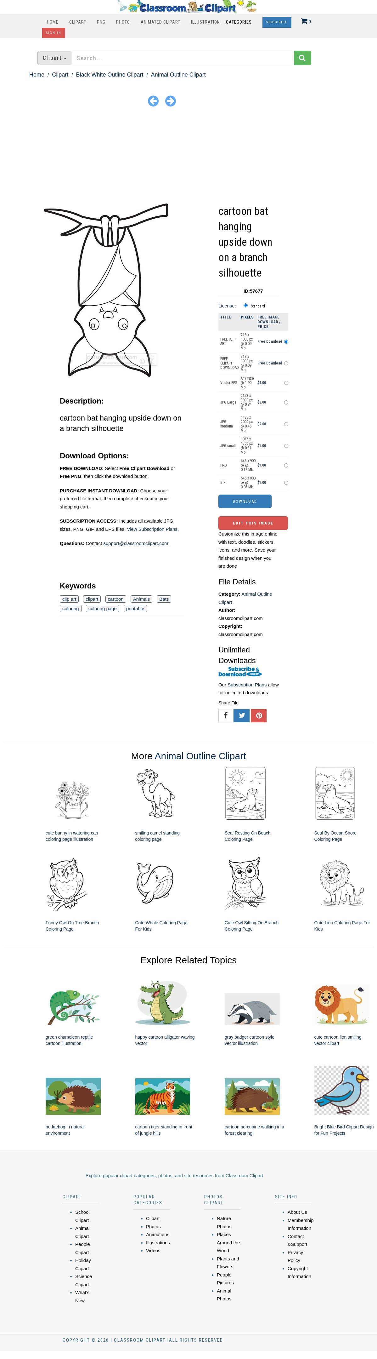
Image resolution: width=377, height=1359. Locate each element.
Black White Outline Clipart (109, 75)
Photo (123, 22)
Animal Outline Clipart (178, 75)
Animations (157, 1234)
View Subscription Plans (152, 529)
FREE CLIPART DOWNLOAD (229, 363)
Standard (258, 306)
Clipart (77, 22)
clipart (92, 599)
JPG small (228, 446)
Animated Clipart (160, 22)
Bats (164, 599)
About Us (297, 1212)
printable (135, 608)
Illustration (205, 22)
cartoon (116, 599)
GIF (222, 482)
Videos (153, 1250)
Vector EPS (228, 383)
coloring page (102, 608)
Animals (141, 599)
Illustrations (158, 1242)
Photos (153, 1226)
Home (53, 22)
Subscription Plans (247, 684)
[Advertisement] (188, 156)
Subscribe (277, 22)
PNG (101, 22)
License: (227, 305)
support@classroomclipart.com (135, 543)
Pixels (247, 317)
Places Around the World (228, 1242)
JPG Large (228, 402)
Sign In (53, 33)
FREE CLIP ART (227, 341)
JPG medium (226, 424)
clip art (69, 599)
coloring (70, 608)
